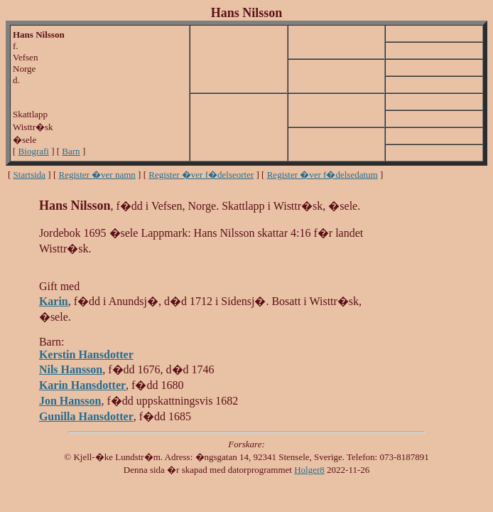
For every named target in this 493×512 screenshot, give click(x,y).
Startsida (29, 174)
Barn (71, 151)
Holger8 (309, 469)
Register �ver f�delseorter (201, 174)
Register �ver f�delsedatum (322, 174)
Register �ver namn (97, 174)
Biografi (33, 151)
